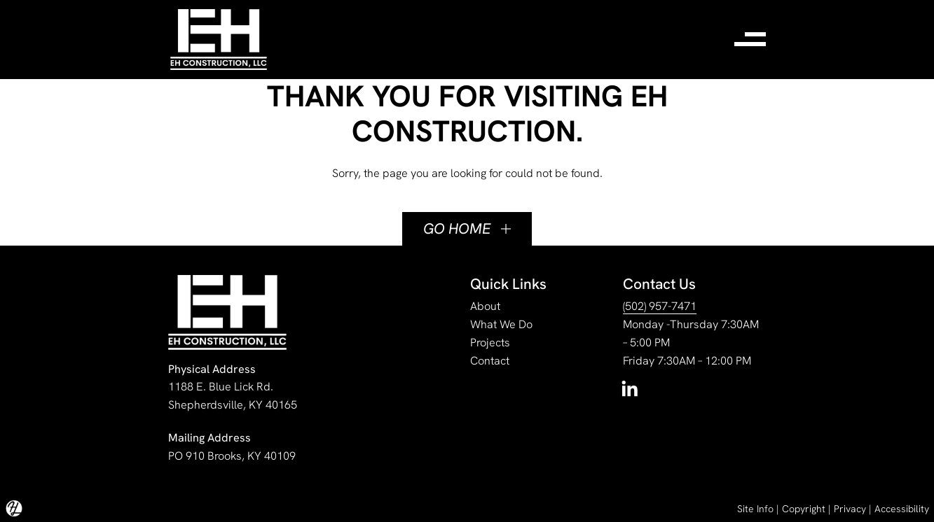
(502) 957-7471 (659, 306)
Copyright (803, 508)
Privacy (850, 508)
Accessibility (901, 508)
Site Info (755, 508)
